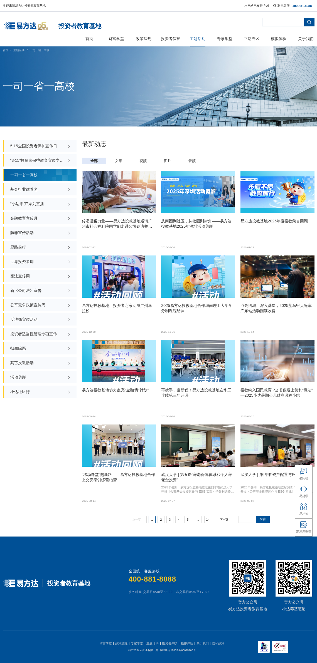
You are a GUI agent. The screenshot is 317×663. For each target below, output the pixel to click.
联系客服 (281, 5)
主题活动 (18, 50)
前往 (263, 519)
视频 (143, 161)
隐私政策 (218, 643)
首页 (5, 50)
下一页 (224, 519)
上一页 (136, 519)
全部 (94, 161)
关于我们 (202, 643)
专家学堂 (137, 643)
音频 (192, 161)
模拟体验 (187, 643)
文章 (118, 161)
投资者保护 (169, 643)
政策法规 (121, 643)
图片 (167, 161)
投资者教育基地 (79, 26)
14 (207, 519)
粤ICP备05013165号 (183, 650)
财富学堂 (106, 643)
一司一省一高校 (39, 50)
